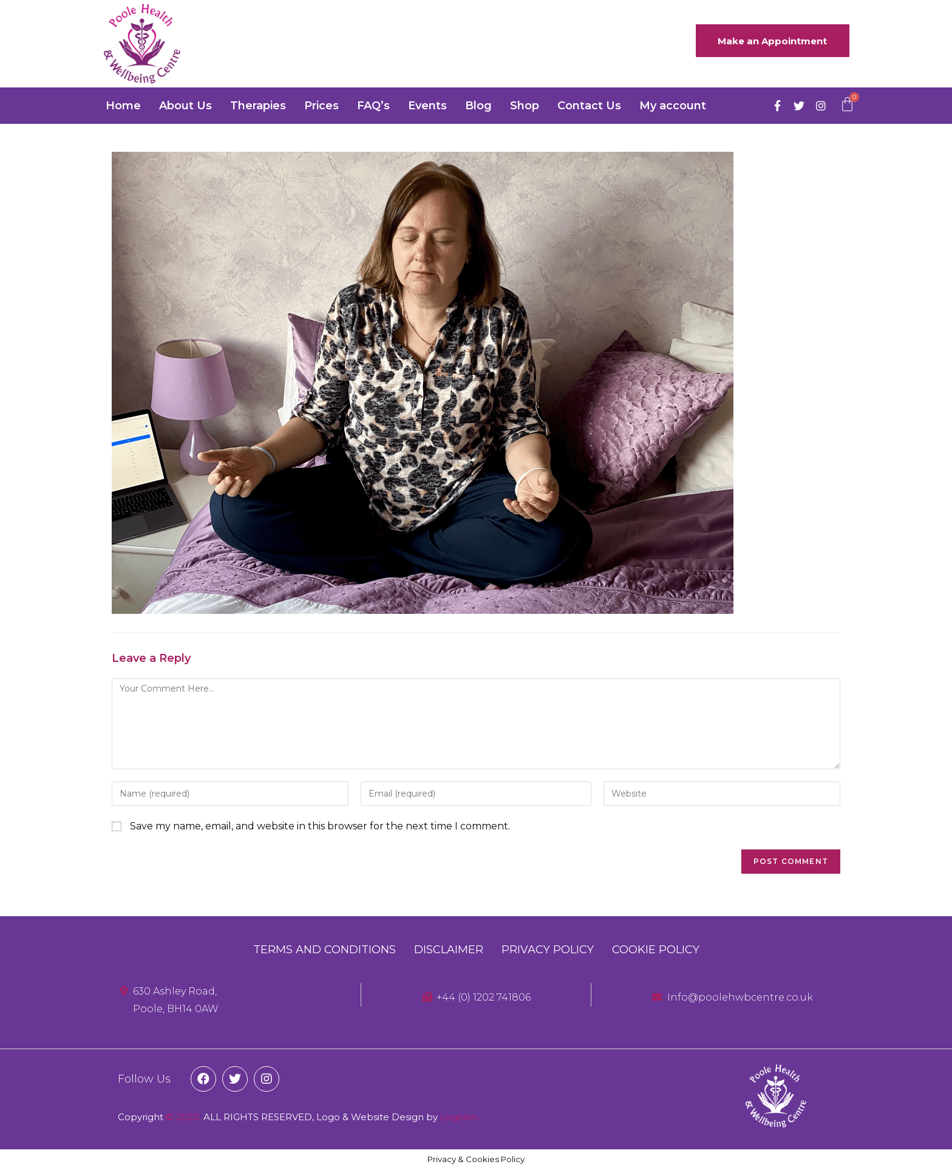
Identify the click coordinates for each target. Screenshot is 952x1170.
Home (123, 105)
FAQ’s (373, 105)
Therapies (258, 105)
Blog (478, 105)
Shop (524, 105)
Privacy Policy (547, 949)
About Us (185, 105)
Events (427, 105)
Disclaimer (448, 949)
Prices (321, 105)
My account (672, 105)
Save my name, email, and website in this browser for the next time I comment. (320, 826)
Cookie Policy (655, 949)
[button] (770, 41)
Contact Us (589, 105)
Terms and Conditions (324, 949)
